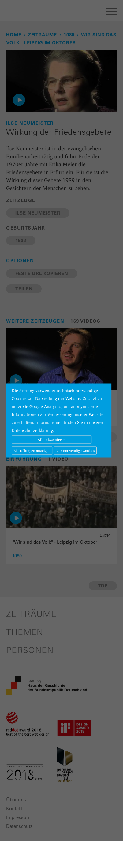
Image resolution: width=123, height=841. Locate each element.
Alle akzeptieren (51, 439)
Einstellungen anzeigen (31, 450)
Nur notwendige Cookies (75, 450)
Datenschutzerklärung (32, 430)
